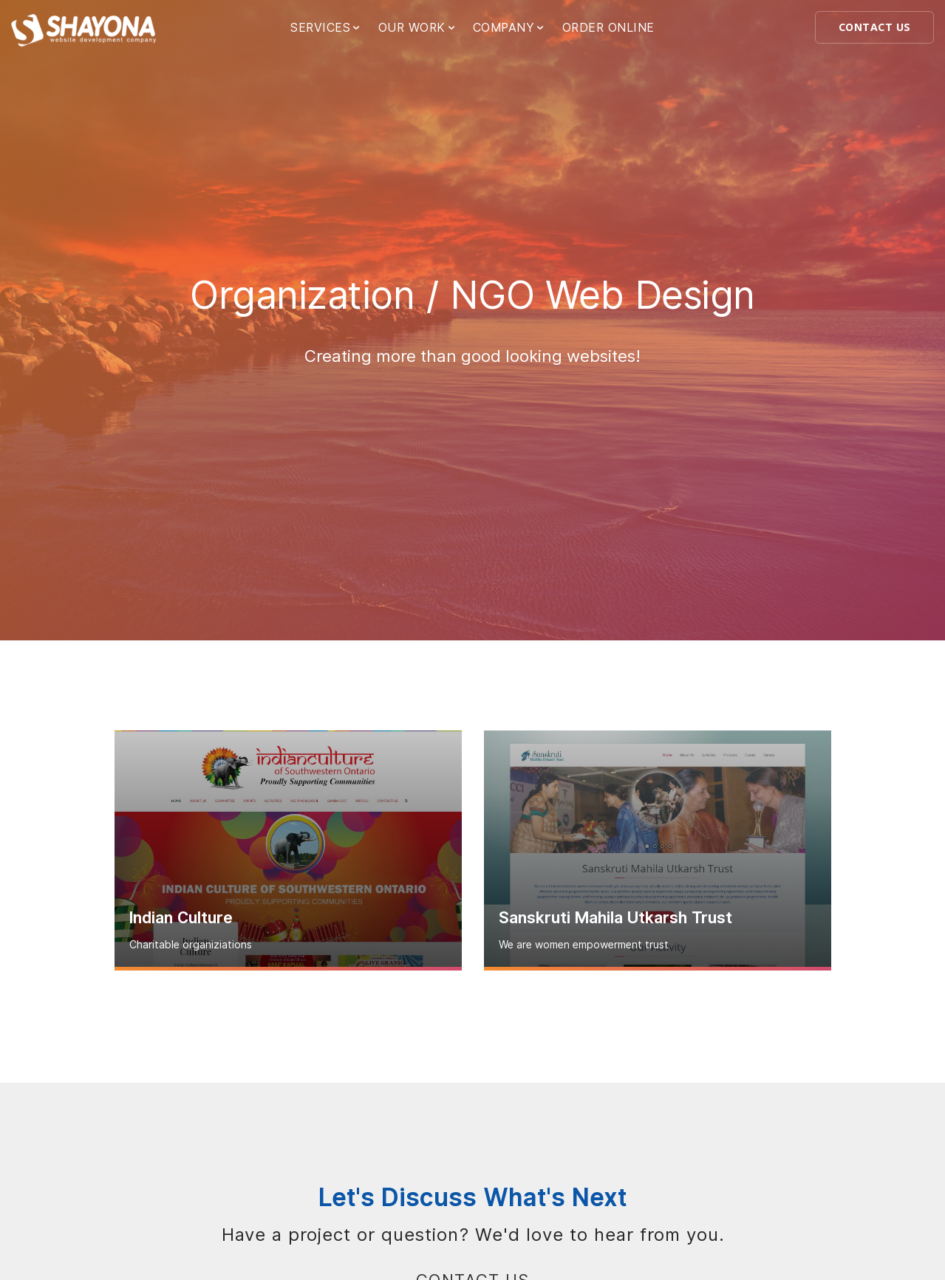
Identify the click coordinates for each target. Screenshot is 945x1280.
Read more (288, 969)
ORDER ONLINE (608, 28)
